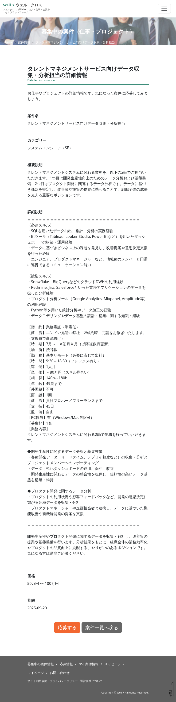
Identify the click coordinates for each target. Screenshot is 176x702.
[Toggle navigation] (164, 8)
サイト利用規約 (37, 681)
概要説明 (35, 164)
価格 (31, 575)
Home (8, 42)
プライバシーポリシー (64, 681)
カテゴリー (36, 140)
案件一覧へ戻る (101, 627)
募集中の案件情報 (40, 664)
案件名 (33, 115)
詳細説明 (35, 212)
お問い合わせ (60, 672)
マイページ (35, 672)
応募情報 (66, 664)
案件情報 (24, 42)
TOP (170, 693)
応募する (67, 627)
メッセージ (112, 664)
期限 (31, 600)
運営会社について (91, 681)
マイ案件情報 (88, 664)
